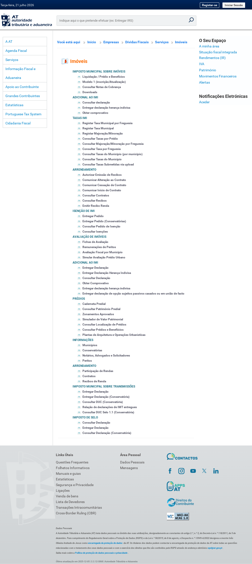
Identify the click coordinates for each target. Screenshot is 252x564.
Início (91, 42)
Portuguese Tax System (23, 114)
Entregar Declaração (95, 267)
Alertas (204, 82)
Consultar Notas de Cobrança (101, 87)
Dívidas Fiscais (137, 42)
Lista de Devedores (70, 502)
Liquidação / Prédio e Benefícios (103, 76)
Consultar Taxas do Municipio (102, 159)
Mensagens (129, 468)
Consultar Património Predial (101, 309)
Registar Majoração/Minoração (102, 133)
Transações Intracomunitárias (79, 507)
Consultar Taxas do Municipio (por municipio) (112, 154)
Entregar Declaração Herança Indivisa (106, 273)
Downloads (89, 92)
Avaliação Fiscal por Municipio (102, 252)
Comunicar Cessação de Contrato (104, 185)
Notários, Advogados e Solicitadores (106, 355)
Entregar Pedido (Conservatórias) (104, 221)
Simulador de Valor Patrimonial (102, 319)
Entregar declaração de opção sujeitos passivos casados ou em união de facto (133, 293)
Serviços (11, 60)
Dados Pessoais (132, 462)
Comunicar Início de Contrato (101, 190)
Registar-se (209, 5)
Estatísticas (14, 105)
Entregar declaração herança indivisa (106, 107)
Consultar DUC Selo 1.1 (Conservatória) (108, 412)
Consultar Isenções (95, 231)
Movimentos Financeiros (217, 76)
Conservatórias (92, 350)
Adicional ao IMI (85, 97)
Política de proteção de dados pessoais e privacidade (101, 553)
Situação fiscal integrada (218, 52)
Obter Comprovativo (95, 283)
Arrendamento (84, 169)
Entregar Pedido (93, 216)
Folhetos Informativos (73, 468)
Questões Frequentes (72, 462)
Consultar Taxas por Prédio (100, 138)
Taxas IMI (80, 118)
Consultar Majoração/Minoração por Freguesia (112, 144)
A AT (8, 42)
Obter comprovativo (95, 113)
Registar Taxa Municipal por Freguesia (107, 123)
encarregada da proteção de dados (105, 543)
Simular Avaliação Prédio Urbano (103, 257)
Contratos (88, 376)
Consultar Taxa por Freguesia (101, 149)
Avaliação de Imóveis (89, 236)
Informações (83, 340)
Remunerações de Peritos (99, 247)
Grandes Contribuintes (22, 96)
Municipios (89, 345)
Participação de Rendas (97, 371)
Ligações (63, 490)
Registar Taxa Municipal (98, 128)
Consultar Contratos (95, 195)
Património (207, 70)
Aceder (204, 102)
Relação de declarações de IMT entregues (109, 407)
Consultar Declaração (96, 278)
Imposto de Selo (85, 417)
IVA (201, 64)
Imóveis (181, 42)
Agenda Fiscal (16, 51)
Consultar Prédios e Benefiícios (103, 329)
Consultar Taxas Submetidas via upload (108, 164)
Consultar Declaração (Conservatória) (106, 433)
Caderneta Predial (94, 304)
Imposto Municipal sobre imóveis (99, 71)
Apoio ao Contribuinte (22, 87)
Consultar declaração (96, 102)
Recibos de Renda (94, 381)
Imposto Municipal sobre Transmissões (104, 386)
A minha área (209, 46)
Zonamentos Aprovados (98, 314)
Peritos (87, 360)
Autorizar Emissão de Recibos (102, 175)
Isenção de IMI (84, 211)
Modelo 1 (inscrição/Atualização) (104, 82)
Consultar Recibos (94, 200)
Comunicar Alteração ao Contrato (104, 180)
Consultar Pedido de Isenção (101, 226)
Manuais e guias (68, 473)
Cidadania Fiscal (18, 123)
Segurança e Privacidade (75, 485)
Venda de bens (67, 496)
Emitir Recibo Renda (95, 206)
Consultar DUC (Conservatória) (102, 402)
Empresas (111, 42)
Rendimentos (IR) (212, 58)
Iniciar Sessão (234, 5)
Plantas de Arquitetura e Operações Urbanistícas (113, 335)
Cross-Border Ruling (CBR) (76, 513)
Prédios (79, 298)
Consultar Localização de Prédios (104, 324)
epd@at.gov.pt (215, 548)
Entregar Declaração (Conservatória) (105, 397)
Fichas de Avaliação (95, 242)
